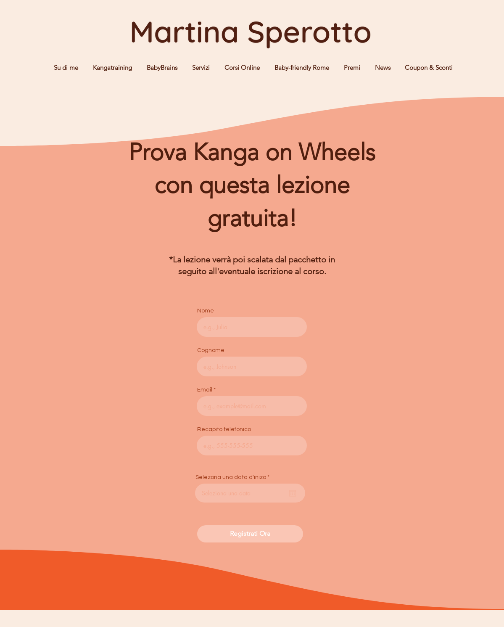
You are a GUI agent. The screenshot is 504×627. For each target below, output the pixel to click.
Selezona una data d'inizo (234, 477)
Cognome (210, 350)
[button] (200, 67)
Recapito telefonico (224, 429)
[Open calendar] (292, 493)
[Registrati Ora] (250, 533)
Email (204, 390)
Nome (205, 311)
